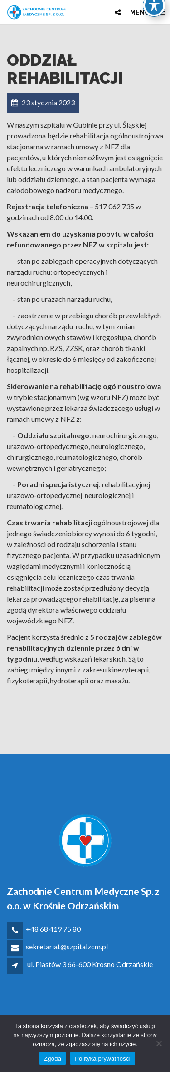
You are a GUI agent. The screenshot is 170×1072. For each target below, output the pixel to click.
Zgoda (52, 1058)
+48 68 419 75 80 (53, 928)
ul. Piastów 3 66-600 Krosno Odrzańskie (90, 964)
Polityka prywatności (103, 1058)
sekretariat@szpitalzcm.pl (67, 946)
